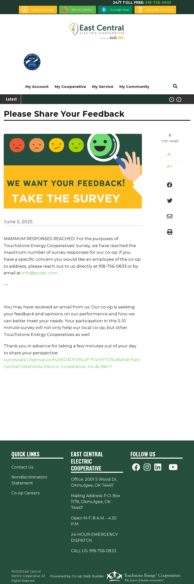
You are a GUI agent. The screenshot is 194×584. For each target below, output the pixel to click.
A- (169, 154)
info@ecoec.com (40, 272)
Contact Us (22, 467)
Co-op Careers (25, 493)
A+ (170, 166)
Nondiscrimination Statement (29, 480)
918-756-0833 (158, 2)
